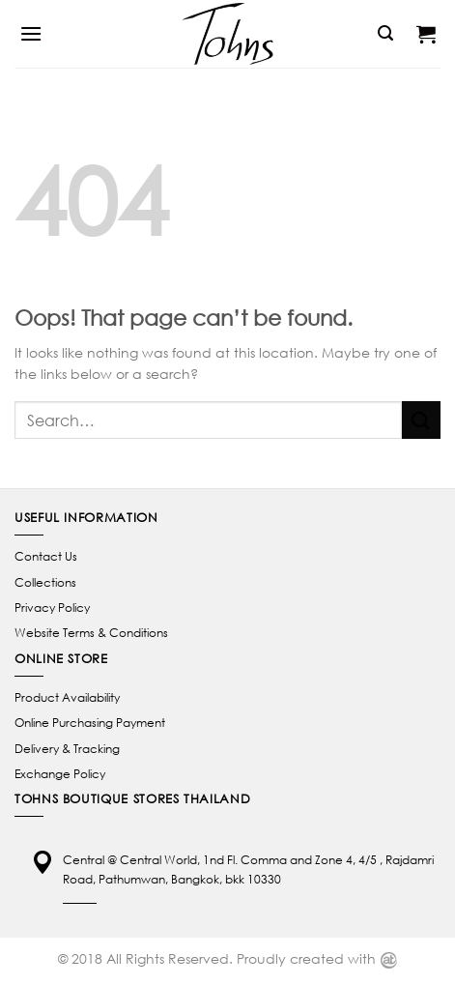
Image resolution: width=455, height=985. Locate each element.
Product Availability (67, 697)
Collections (45, 582)
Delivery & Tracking (67, 748)
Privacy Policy (52, 607)
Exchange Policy (59, 774)
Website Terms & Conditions (91, 632)
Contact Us (45, 556)
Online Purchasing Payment (89, 722)
